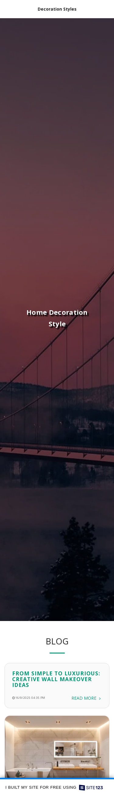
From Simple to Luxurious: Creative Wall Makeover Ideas (56, 682)
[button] (7, 8)
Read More (86, 702)
